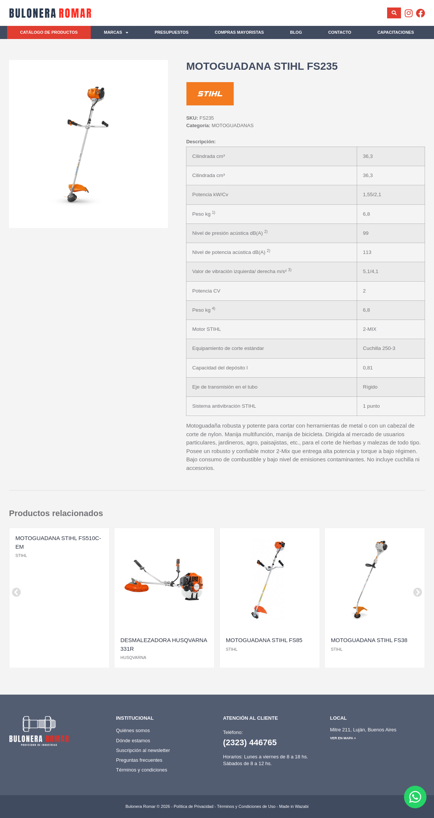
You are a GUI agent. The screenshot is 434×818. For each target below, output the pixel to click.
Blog (296, 32)
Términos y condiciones (141, 770)
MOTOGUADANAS (233, 125)
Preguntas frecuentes (139, 760)
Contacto (339, 32)
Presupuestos (171, 32)
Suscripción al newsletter (143, 750)
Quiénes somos (133, 730)
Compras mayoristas (239, 32)
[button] (16, 592)
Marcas (116, 32)
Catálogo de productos (49, 32)
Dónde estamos (133, 740)
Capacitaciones (395, 32)
